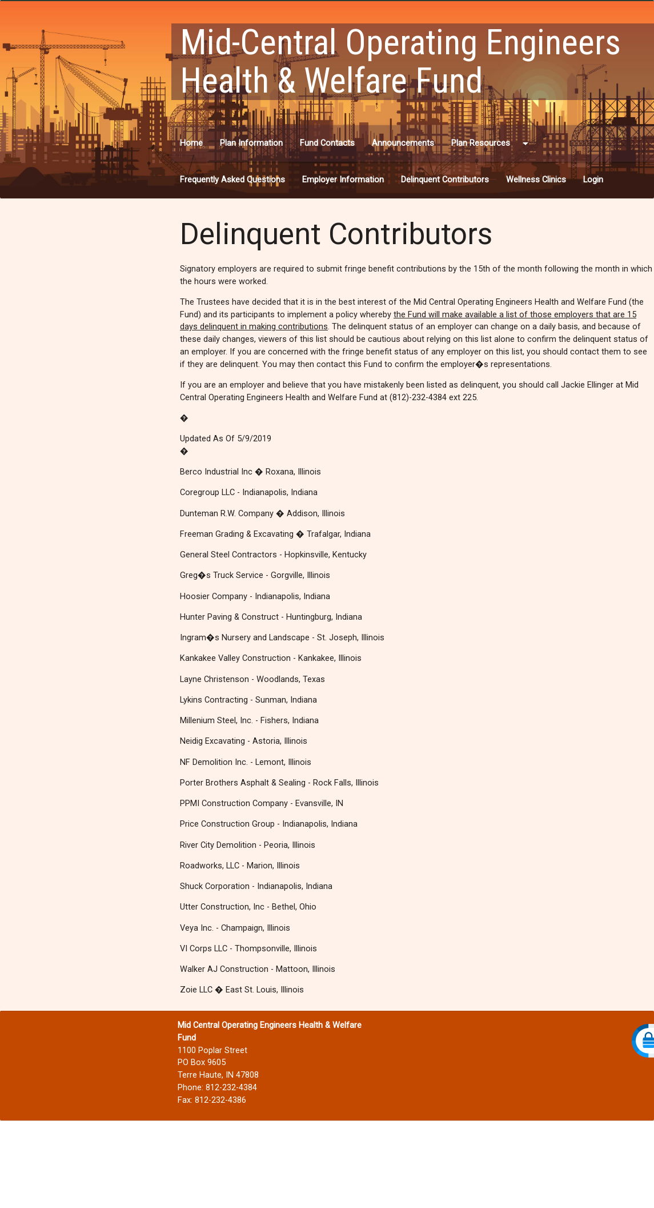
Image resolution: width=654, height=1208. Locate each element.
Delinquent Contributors (445, 180)
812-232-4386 (220, 1100)
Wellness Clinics (536, 180)
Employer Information (343, 180)
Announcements (403, 143)
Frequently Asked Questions (232, 180)
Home (191, 143)
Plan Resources (491, 143)
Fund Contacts (327, 143)
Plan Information (251, 143)
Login (593, 180)
